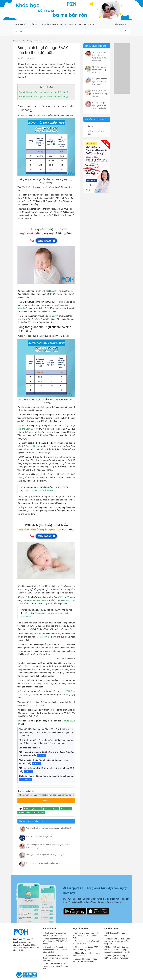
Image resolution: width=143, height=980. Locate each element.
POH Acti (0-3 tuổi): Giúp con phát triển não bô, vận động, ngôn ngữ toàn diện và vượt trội (117, 942)
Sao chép (56, 793)
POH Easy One (37, 600)
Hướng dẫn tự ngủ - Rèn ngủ (42, 41)
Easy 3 (53, 290)
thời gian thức (39, 115)
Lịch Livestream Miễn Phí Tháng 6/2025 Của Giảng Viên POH (55, 959)
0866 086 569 (28, 932)
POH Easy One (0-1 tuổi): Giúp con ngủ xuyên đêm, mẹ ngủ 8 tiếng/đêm (117, 934)
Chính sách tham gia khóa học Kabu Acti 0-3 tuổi (54, 927)
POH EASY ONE (64, 717)
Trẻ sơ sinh (85, 24)
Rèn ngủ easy (25, 806)
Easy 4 (55, 315)
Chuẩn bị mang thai (52, 24)
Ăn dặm (91, 126)
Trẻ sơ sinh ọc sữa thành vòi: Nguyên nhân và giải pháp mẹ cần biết (55, 951)
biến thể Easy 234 (25, 428)
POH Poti (28, 765)
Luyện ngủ (65, 802)
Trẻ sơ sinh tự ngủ (50, 802)
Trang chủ (20, 24)
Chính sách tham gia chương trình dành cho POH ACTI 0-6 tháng (55, 934)
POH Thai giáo (25, 773)
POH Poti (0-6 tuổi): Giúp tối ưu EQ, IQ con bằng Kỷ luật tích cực (116, 951)
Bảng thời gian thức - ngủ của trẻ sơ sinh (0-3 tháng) (42, 92)
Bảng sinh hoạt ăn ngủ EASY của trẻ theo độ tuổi (85, 941)
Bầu (71, 24)
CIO (41, 636)
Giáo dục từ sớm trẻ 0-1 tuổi (95, 133)
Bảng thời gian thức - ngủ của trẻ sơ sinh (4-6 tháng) (42, 96)
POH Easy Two (68, 600)
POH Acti (37, 757)
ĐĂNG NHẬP (120, 24)
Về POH (33, 24)
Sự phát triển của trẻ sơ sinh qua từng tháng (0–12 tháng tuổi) (85, 928)
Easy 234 (31, 446)
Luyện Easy (39, 806)
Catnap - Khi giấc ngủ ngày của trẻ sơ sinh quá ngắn (85, 953)
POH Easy (41, 749)
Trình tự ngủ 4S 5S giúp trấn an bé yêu (43, 490)
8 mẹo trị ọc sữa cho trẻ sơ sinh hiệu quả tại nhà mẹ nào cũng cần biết (55, 942)
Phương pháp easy (32, 802)
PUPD (46, 636)
